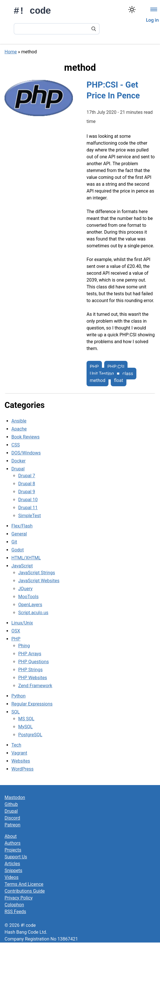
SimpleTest (29, 515)
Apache (19, 429)
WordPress (22, 769)
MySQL (25, 726)
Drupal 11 (28, 507)
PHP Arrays (29, 653)
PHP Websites (32, 677)
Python (18, 696)
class (127, 373)
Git (14, 542)
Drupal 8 (26, 483)
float (118, 380)
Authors (12, 843)
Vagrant (19, 753)
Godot (17, 550)
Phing (24, 645)
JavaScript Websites (39, 580)
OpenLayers (30, 604)
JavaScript (22, 566)
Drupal (17, 469)
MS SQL (26, 718)
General (19, 534)
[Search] (93, 29)
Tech (16, 745)
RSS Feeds (15, 911)
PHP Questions (33, 661)
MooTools (28, 596)
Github (11, 804)
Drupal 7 (26, 475)
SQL (15, 712)
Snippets (13, 870)
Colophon (14, 904)
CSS (15, 445)
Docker (18, 461)
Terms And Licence (24, 884)
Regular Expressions (32, 704)
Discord (12, 818)
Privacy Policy (19, 898)
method (97, 380)
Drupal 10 (28, 499)
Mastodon (15, 797)
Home (11, 51)
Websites (20, 761)
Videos (12, 877)
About (11, 836)
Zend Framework (35, 685)
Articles (12, 863)
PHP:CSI (115, 366)
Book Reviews (25, 437)
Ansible (18, 421)
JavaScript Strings (36, 572)
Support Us (16, 857)
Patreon (12, 825)
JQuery (25, 588)
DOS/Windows (26, 453)
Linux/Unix (22, 623)
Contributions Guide (25, 891)
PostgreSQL (30, 734)
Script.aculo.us (33, 612)
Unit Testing (102, 373)
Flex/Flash (21, 526)
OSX (15, 631)
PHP (94, 366)
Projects (13, 850)
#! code (32, 11)
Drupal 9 (26, 491)
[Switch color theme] (132, 9)
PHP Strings (30, 669)
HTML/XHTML (26, 558)
